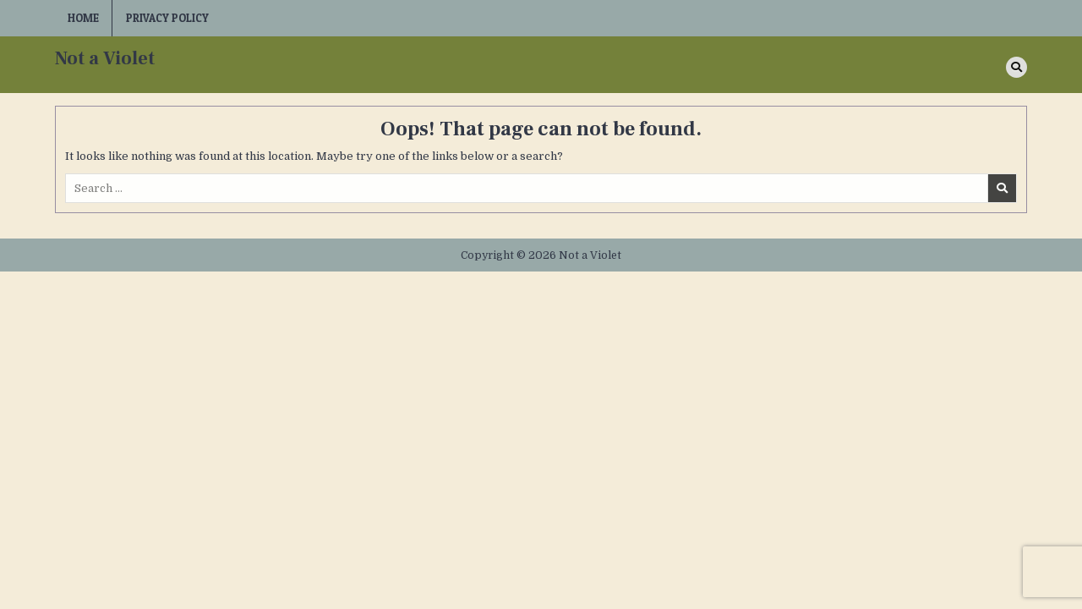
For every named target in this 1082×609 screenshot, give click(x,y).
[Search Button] (1016, 67)
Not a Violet (105, 58)
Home (83, 18)
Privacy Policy (167, 18)
